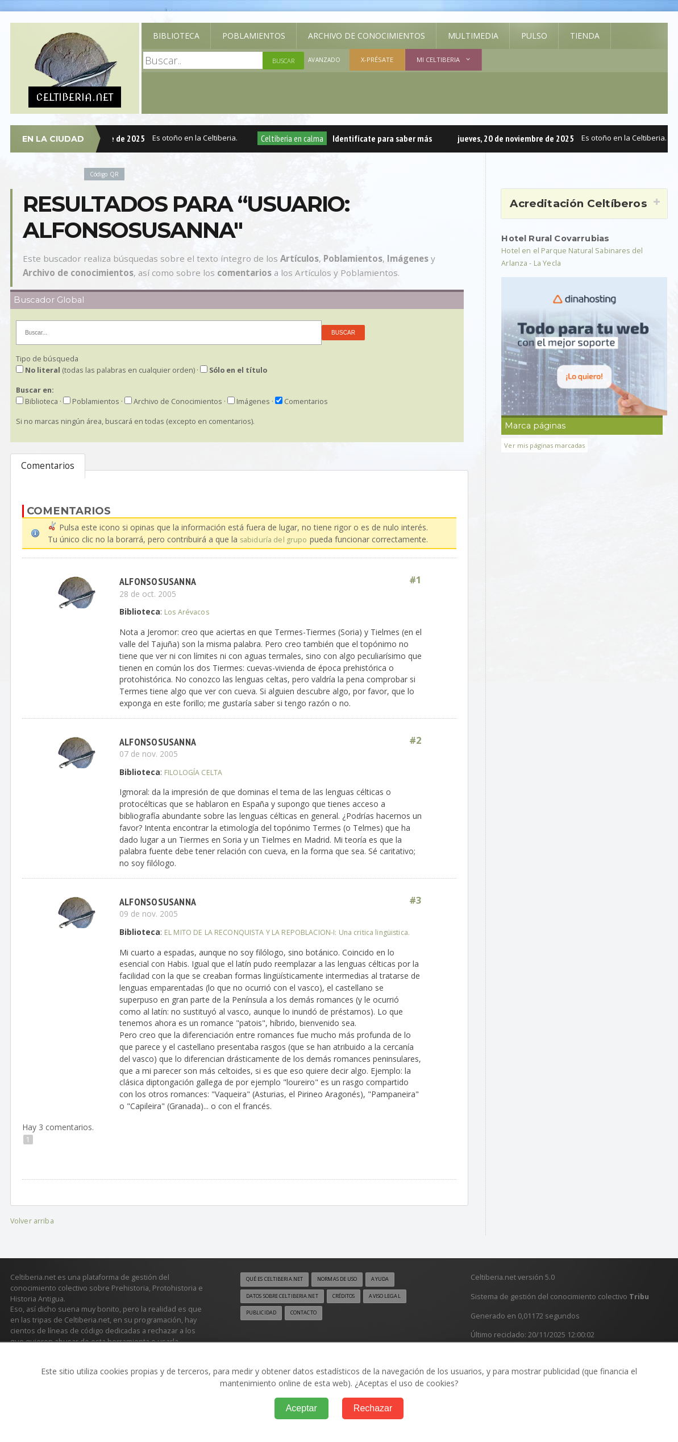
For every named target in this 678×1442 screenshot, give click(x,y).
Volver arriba (33, 1231)
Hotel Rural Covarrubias (560, 238)
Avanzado (325, 60)
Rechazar (372, 1408)
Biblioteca (176, 35)
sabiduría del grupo (275, 539)
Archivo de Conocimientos (366, 35)
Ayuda (400, 1291)
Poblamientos (253, 35)
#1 (415, 580)
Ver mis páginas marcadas (548, 445)
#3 (415, 900)
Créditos (360, 1308)
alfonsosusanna (159, 580)
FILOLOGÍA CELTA (198, 771)
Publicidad (263, 1326)
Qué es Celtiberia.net (279, 1291)
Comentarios (47, 466)
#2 (415, 740)
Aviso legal (407, 1308)
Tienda (585, 35)
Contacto (310, 1326)
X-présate (379, 59)
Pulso (534, 35)
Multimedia (473, 35)
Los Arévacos (189, 611)
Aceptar (301, 1408)
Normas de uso (352, 1291)
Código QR (106, 174)
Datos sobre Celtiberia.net (288, 1308)
